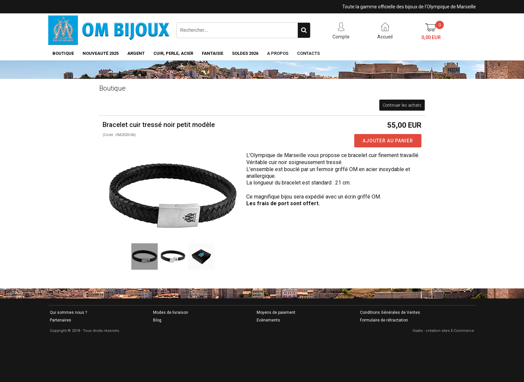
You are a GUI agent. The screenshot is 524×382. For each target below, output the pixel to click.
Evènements (268, 320)
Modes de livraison (170, 312)
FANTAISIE (212, 53)
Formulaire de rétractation (384, 320)
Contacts (308, 53)
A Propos (277, 53)
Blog (157, 320)
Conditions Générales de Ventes (390, 312)
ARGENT (136, 53)
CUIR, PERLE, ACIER (173, 53)
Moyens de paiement (276, 312)
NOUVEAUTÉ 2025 (101, 53)
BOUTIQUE (63, 53)
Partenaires (60, 320)
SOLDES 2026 (245, 53)
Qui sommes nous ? (68, 312)
